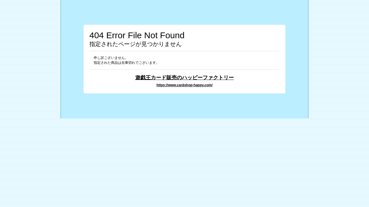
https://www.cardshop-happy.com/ (185, 85)
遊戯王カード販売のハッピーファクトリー (184, 77)
